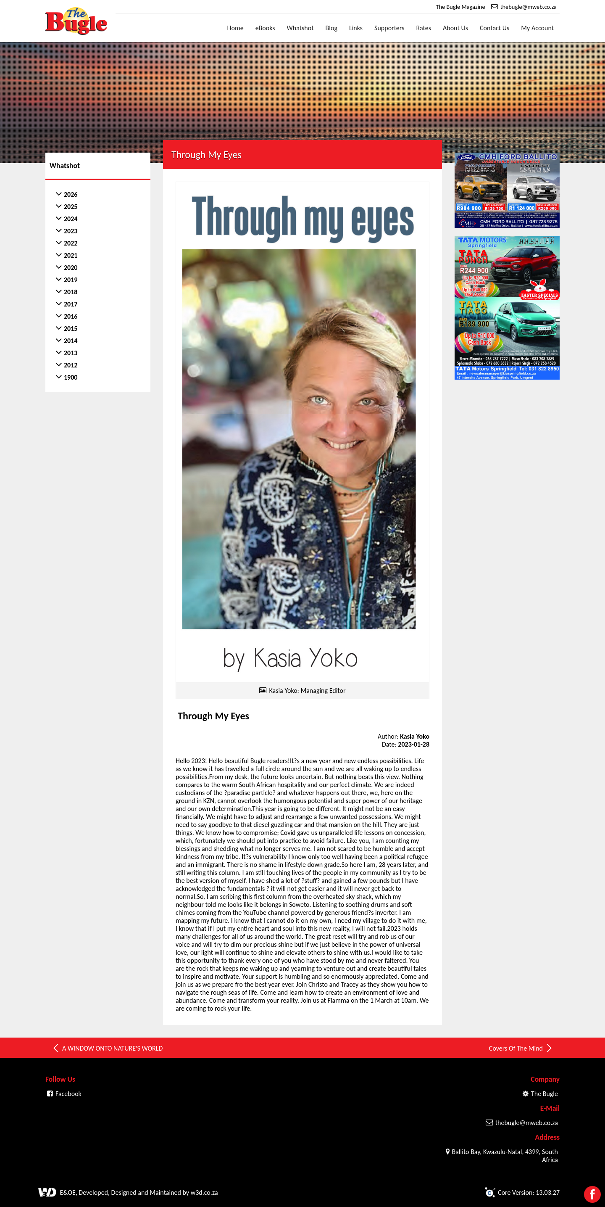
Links (356, 28)
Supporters (389, 28)
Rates (423, 28)
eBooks (265, 28)
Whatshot (300, 28)
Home (235, 28)
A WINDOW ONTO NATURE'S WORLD (107, 1048)
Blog (331, 28)
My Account (537, 28)
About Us (455, 28)
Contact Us (494, 28)
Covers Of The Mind (521, 1048)
